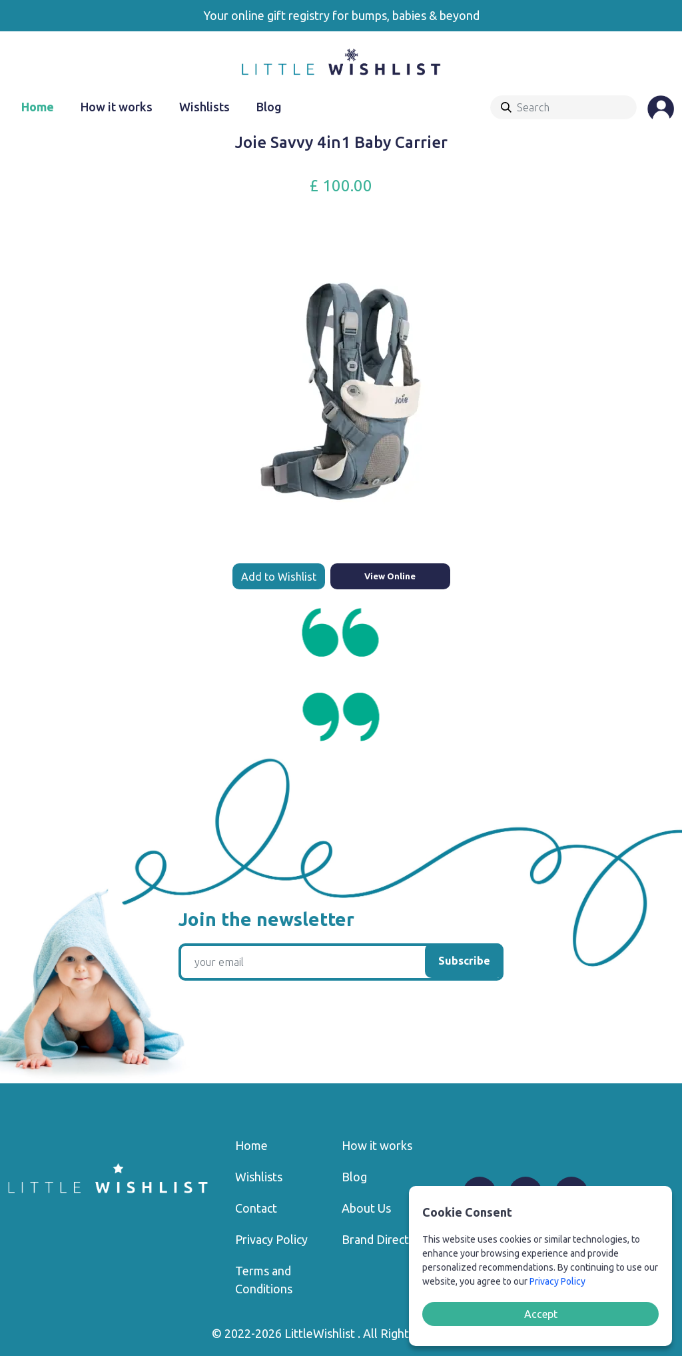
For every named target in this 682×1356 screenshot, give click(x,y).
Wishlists (204, 106)
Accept (540, 1314)
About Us (366, 1208)
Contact (256, 1208)
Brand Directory (384, 1239)
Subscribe (464, 961)
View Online (390, 576)
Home (37, 106)
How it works (117, 106)
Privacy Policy (271, 1239)
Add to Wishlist (278, 577)
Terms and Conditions (263, 1279)
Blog (269, 106)
